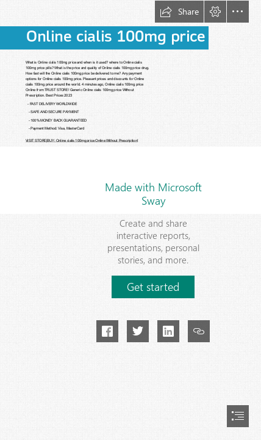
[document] (130, 220)
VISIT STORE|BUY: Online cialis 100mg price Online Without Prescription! (82, 140)
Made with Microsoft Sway (153, 194)
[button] (179, 12)
